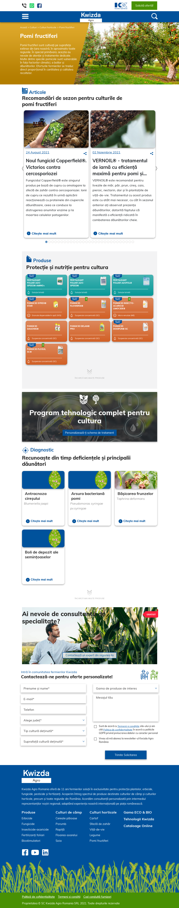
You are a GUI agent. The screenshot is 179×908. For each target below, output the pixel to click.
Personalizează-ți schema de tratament (89, 432)
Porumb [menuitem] (61, 824)
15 (89, 242)
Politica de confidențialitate (117, 729)
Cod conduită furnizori (97, 897)
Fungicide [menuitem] (28, 824)
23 (114, 242)
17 (96, 242)
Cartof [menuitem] (94, 818)
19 (102, 242)
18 (99, 242)
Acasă (23, 27)
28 (130, 242)
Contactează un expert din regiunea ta (90, 655)
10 (74, 242)
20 (105, 242)
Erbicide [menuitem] (27, 818)
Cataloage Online (138, 826)
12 (80, 242)
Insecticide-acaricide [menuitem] (35, 829)
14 (86, 242)
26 (123, 242)
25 (120, 242)
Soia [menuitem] (59, 841)
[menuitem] (118, 5)
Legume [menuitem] (95, 835)
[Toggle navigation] (25, 16)
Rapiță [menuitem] (60, 829)
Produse (28, 812)
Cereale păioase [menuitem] (66, 818)
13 (83, 242)
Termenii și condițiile (128, 726)
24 (117, 242)
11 (77, 242)
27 (127, 242)
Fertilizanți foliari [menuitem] (33, 835)
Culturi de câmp (69, 812)
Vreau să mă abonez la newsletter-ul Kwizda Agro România (126, 740)
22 (111, 242)
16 (93, 242)
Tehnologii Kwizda (139, 819)
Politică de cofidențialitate (38, 897)
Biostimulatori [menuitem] (31, 841)
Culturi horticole (48, 27)
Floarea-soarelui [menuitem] (66, 835)
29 (133, 242)
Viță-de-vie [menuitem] (97, 829)
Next (156, 168)
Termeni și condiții (69, 897)
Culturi (33, 27)
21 (108, 242)
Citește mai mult (44, 233)
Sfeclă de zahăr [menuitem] (100, 824)
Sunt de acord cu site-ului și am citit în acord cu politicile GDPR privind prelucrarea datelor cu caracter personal (128, 730)
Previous (22, 168)
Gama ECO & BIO (138, 812)
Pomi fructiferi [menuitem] (99, 841)
